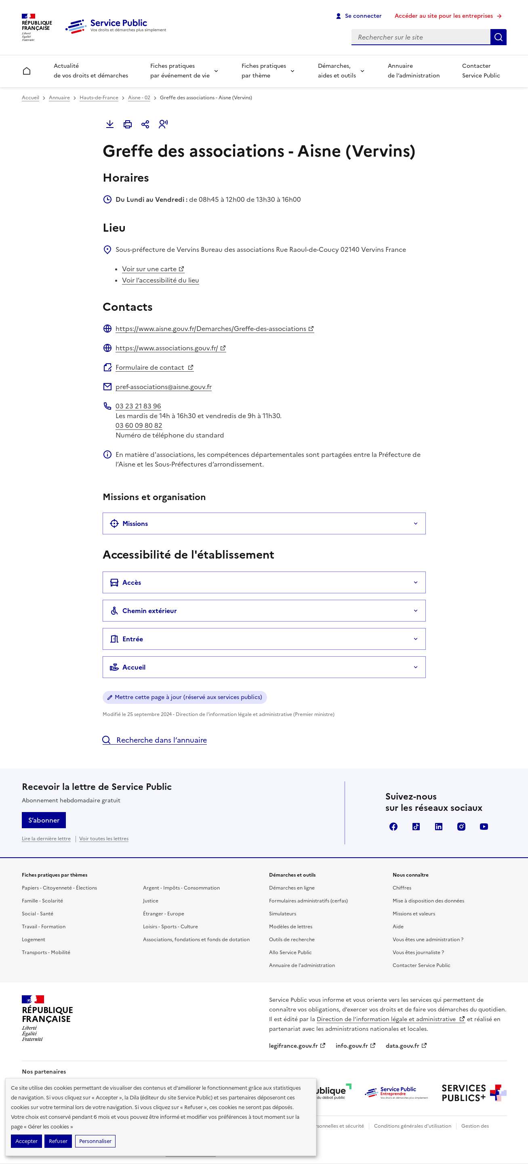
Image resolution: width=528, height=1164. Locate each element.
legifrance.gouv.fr (297, 1046)
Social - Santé (37, 913)
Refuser (58, 1141)
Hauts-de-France (99, 97)
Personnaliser (95, 1141)
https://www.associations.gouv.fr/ (171, 348)
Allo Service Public (290, 952)
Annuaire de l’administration (414, 71)
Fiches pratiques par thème (264, 71)
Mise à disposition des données (428, 900)
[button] (163, 124)
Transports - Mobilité (46, 952)
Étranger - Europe (163, 913)
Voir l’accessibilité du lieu (160, 280)
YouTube (484, 827)
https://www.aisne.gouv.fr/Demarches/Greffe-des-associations (215, 328)
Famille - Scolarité (42, 900)
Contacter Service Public (481, 71)
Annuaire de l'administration (302, 965)
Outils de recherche (292, 939)
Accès (125, 582)
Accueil (30, 97)
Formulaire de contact (155, 367)
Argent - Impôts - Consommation (181, 888)
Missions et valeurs (414, 913)
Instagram (461, 827)
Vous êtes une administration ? (428, 939)
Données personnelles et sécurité (325, 1126)
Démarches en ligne (292, 888)
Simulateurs (282, 913)
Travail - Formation (43, 926)
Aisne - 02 (139, 97)
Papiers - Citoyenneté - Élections (59, 888)
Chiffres (402, 888)
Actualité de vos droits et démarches (91, 71)
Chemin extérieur (143, 610)
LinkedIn (439, 827)
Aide (398, 926)
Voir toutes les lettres (103, 838)
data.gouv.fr (406, 1046)
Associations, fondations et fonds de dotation (196, 939)
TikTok (416, 827)
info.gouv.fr (356, 1046)
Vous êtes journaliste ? (418, 952)
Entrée (126, 639)
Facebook (393, 827)
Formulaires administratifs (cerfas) (308, 900)
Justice (150, 900)
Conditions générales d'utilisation (412, 1126)
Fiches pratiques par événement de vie (180, 71)
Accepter (26, 1141)
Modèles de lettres (290, 926)
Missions (128, 523)
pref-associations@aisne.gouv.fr (164, 386)
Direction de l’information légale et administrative (391, 1019)
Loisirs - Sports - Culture (170, 926)
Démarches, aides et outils (337, 71)
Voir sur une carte (153, 269)
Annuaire (59, 97)
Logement (33, 939)
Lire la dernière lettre (46, 838)
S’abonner (43, 820)
